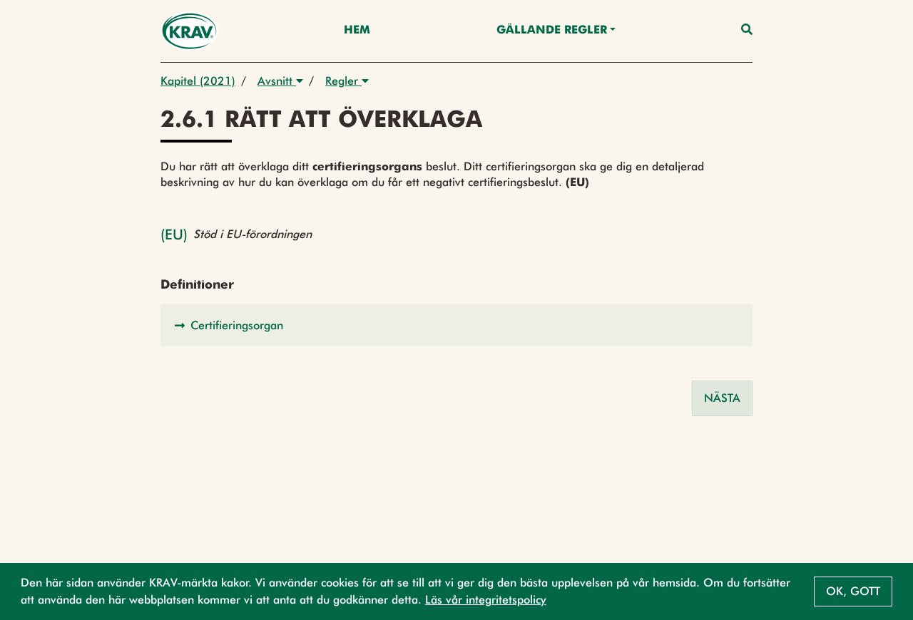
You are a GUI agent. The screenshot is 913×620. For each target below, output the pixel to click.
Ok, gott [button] (853, 591)
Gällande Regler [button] (551, 30)
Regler (347, 81)
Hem (357, 30)
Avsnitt (280, 81)
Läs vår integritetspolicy (485, 599)
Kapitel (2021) (197, 81)
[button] (456, 325)
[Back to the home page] (189, 31)
